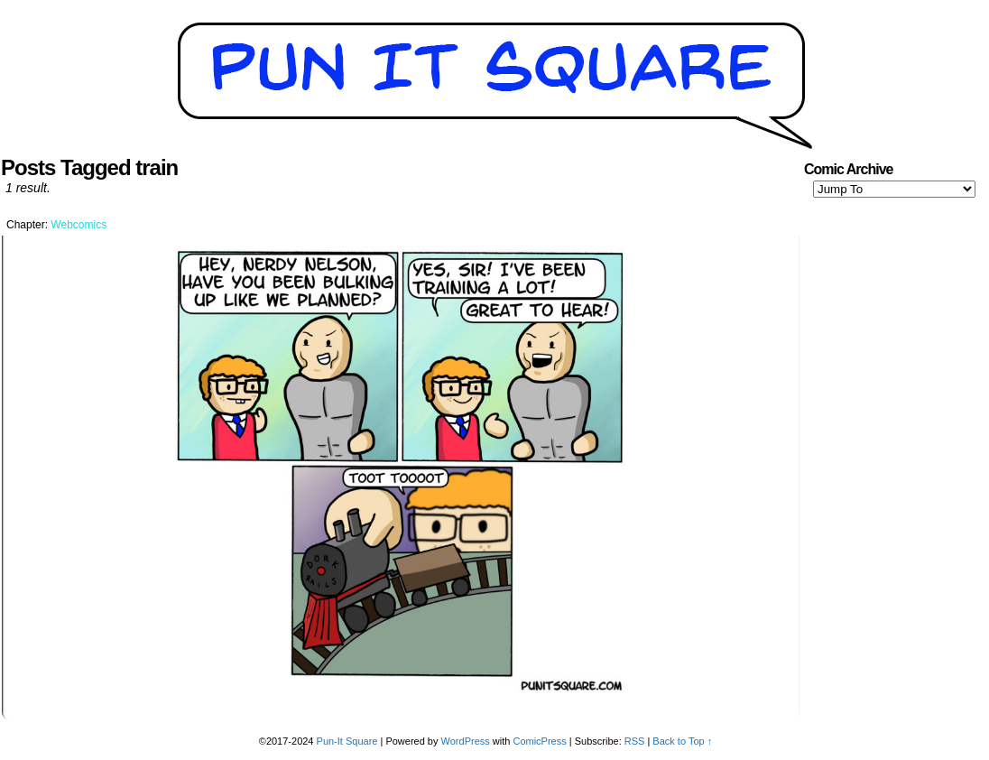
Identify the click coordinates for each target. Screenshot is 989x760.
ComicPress (539, 741)
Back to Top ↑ (682, 741)
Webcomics (78, 224)
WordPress (465, 741)
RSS (634, 741)
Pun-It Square (347, 741)
